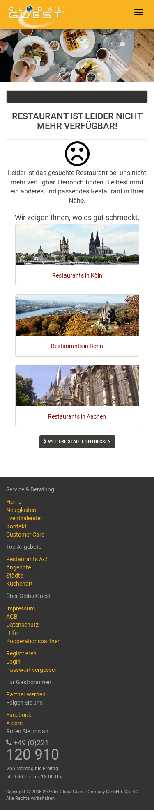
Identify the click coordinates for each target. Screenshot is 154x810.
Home (13, 501)
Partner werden (26, 694)
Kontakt (16, 526)
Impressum (20, 608)
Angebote (18, 567)
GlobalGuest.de (35, 14)
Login (13, 661)
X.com (14, 723)
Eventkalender (24, 518)
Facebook (18, 715)
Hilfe (12, 633)
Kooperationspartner (33, 641)
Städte (14, 575)
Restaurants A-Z (27, 559)
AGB (12, 616)
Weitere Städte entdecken (77, 441)
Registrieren (21, 653)
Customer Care (25, 534)
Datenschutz (22, 624)
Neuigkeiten (21, 510)
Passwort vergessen (32, 670)
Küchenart (19, 583)
